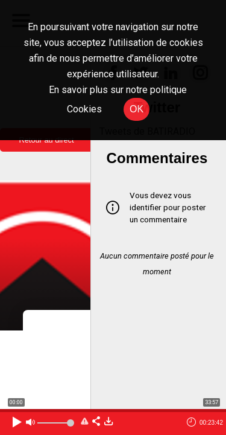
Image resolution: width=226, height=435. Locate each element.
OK (136, 109)
